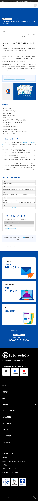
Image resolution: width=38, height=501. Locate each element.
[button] (34, 1)
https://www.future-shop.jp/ (9, 207)
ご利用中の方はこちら (19, 360)
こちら (23, 237)
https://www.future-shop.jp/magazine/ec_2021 (14, 79)
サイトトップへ (25, 247)
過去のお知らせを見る (12, 247)
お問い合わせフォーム (10, 228)
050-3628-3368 (19, 340)
